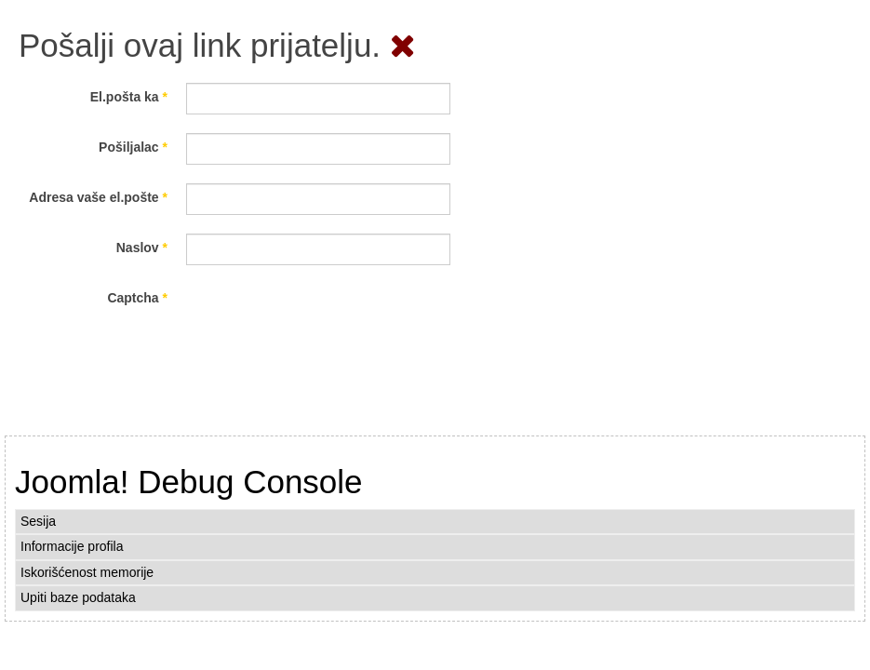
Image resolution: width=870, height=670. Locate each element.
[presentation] (327, 320)
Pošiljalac (133, 147)
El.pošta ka (128, 96)
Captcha (137, 297)
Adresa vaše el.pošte (98, 197)
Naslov (141, 247)
